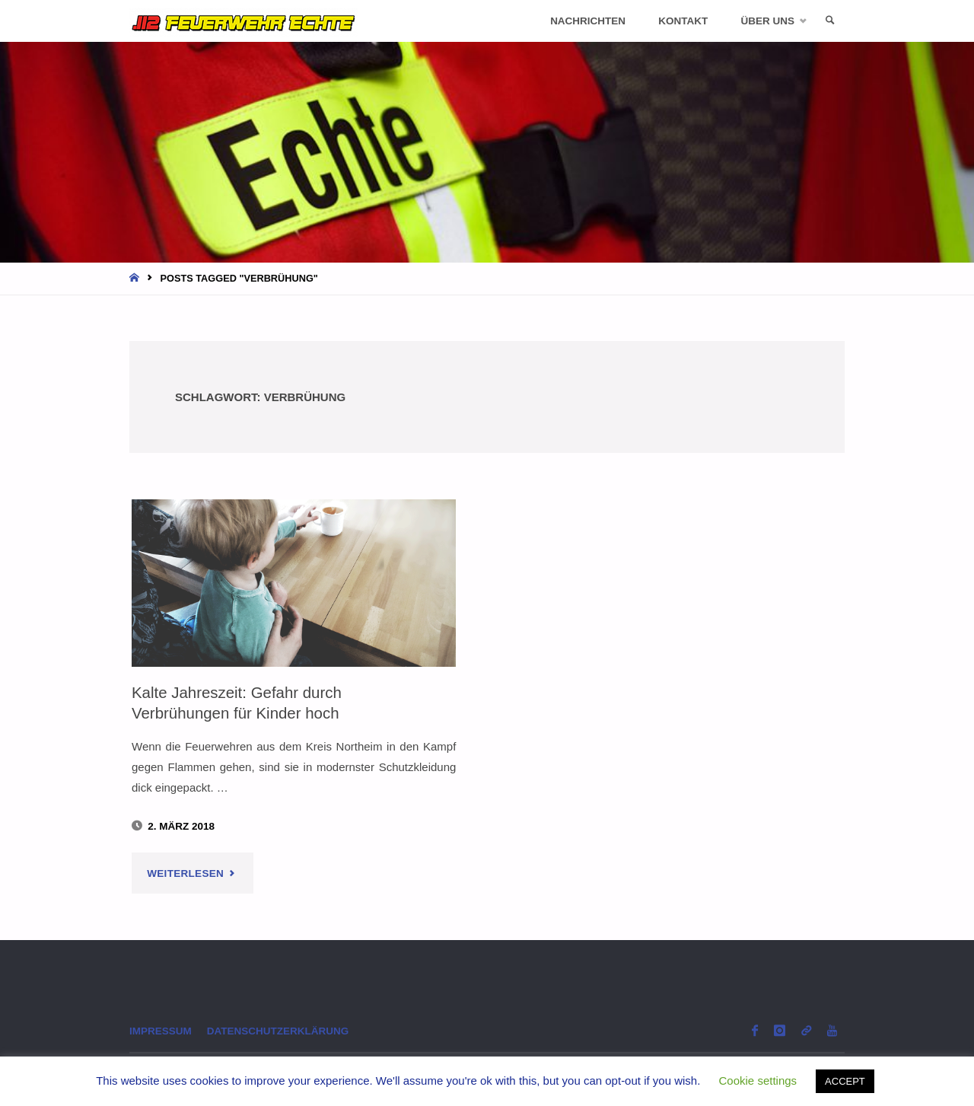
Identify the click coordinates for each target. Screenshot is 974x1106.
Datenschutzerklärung (278, 1031)
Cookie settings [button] (758, 1080)
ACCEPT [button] (845, 1081)
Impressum (160, 1031)
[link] (830, 21)
